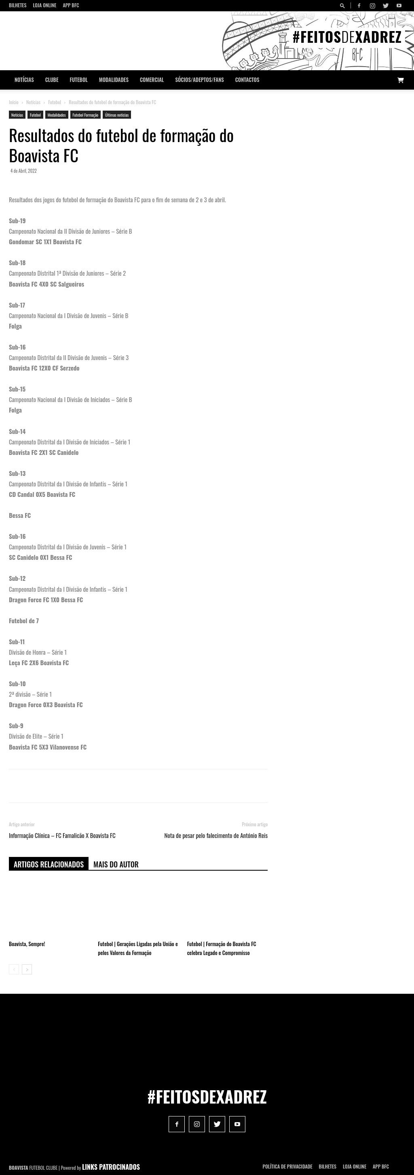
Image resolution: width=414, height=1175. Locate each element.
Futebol (79, 80)
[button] (343, 5)
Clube (52, 80)
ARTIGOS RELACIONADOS (49, 864)
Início (14, 101)
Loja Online (44, 5)
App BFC (71, 5)
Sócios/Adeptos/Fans (199, 80)
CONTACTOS (247, 80)
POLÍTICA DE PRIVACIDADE (288, 1166)
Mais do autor (116, 864)
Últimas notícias (117, 115)
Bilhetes (17, 5)
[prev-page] (14, 969)
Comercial (152, 80)
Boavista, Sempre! (27, 944)
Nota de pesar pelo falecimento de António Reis (216, 835)
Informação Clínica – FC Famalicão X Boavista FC (62, 835)
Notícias (24, 80)
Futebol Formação (85, 115)
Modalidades (114, 80)
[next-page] (27, 969)
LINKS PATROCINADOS (111, 1167)
